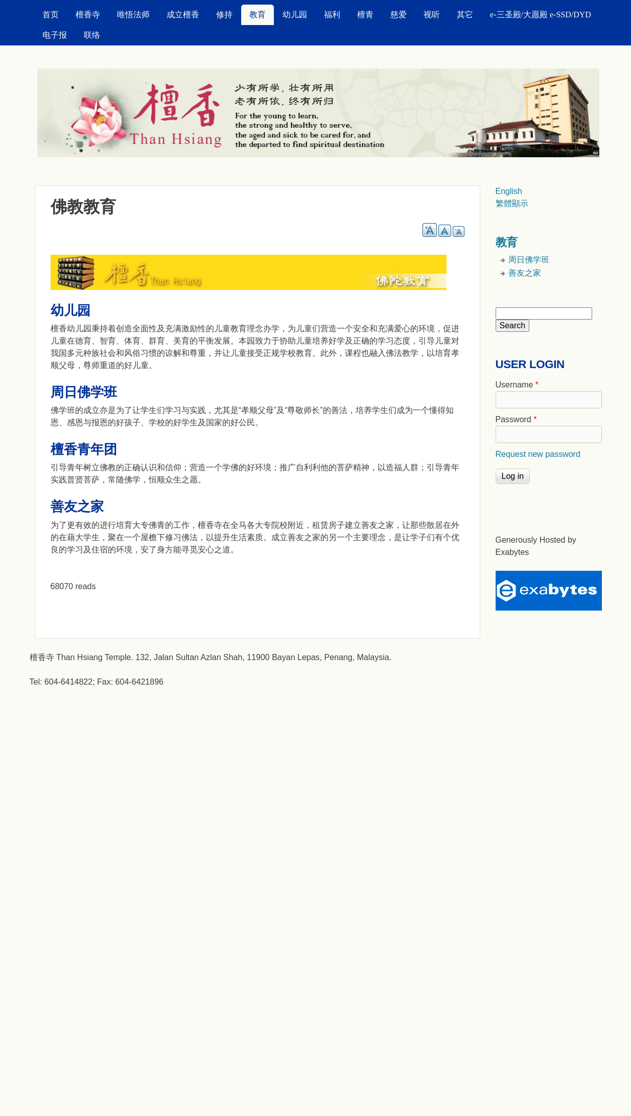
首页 (50, 14)
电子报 (54, 35)
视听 (432, 14)
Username (517, 384)
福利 (332, 14)
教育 (257, 14)
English (509, 191)
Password (516, 419)
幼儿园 (295, 14)
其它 (465, 14)
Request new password (538, 454)
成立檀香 (183, 14)
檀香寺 (88, 14)
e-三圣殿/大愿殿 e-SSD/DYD (540, 14)
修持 (224, 14)
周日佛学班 (528, 259)
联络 (92, 35)
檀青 (365, 14)
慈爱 (398, 14)
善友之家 (524, 273)
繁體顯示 (512, 203)
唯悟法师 (133, 14)
